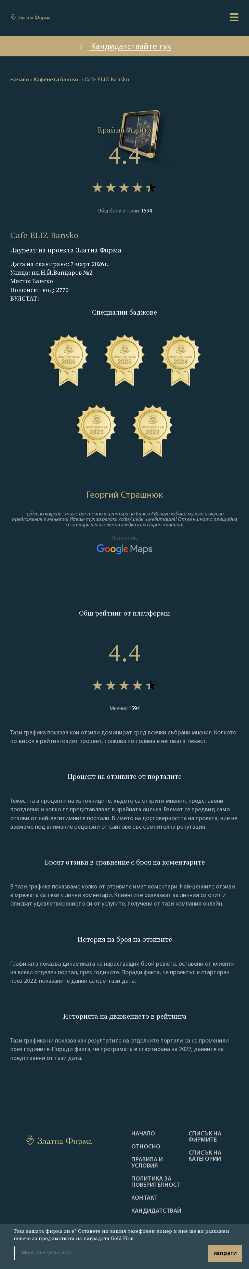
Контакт (144, 1198)
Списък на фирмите (204, 1137)
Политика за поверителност (156, 1182)
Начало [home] (19, 80)
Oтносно (145, 1147)
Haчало (143, 1134)
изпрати (225, 1253)
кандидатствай (156, 1211)
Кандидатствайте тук (124, 47)
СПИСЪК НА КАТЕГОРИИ (204, 1156)
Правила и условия (147, 1163)
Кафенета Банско (56, 80)
